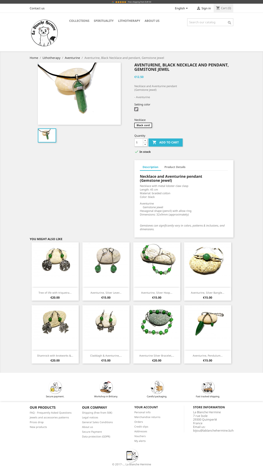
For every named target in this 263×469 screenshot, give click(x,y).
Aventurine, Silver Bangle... (207, 292)
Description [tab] (150, 167)
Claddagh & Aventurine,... (106, 355)
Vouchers (140, 436)
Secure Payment (92, 431)
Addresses (140, 431)
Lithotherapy (129, 21)
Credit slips (141, 426)
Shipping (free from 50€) (97, 412)
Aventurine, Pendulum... (208, 355)
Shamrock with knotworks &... (55, 355)
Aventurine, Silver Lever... (105, 292)
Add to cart (165, 142)
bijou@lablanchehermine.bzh (213, 430)
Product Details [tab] (175, 167)
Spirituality (104, 21)
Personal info (142, 412)
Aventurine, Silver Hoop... (156, 292)
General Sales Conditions (97, 422)
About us (152, 21)
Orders (138, 422)
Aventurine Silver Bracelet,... (156, 355)
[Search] (210, 22)
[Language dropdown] (182, 8)
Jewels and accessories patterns (49, 417)
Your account (146, 407)
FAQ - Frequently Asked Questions (51, 412)
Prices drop (37, 422)
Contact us (37, 8)
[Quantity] (138, 142)
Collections (79, 21)
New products (38, 427)
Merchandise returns (147, 417)
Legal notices (90, 417)
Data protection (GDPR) (96, 436)
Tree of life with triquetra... (55, 292)
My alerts (140, 441)
